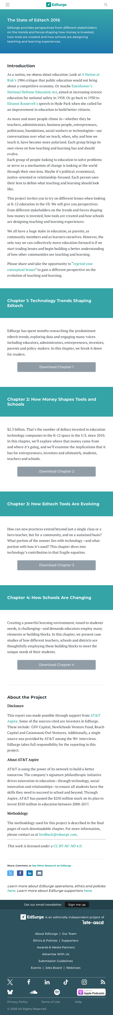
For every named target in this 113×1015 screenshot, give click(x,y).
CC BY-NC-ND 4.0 (67, 846)
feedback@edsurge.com (58, 834)
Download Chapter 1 (56, 367)
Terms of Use (50, 1001)
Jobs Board (53, 968)
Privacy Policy (17, 1001)
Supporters (70, 940)
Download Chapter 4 (56, 665)
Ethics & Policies (45, 940)
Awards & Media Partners (56, 947)
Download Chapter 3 (56, 565)
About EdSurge (46, 934)
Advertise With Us (55, 954)
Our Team (69, 934)
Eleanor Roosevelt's (22, 103)
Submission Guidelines (56, 961)
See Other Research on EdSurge (51, 865)
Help (78, 1001)
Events (36, 968)
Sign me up (77, 904)
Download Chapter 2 (56, 471)
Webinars (73, 968)
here (11, 891)
